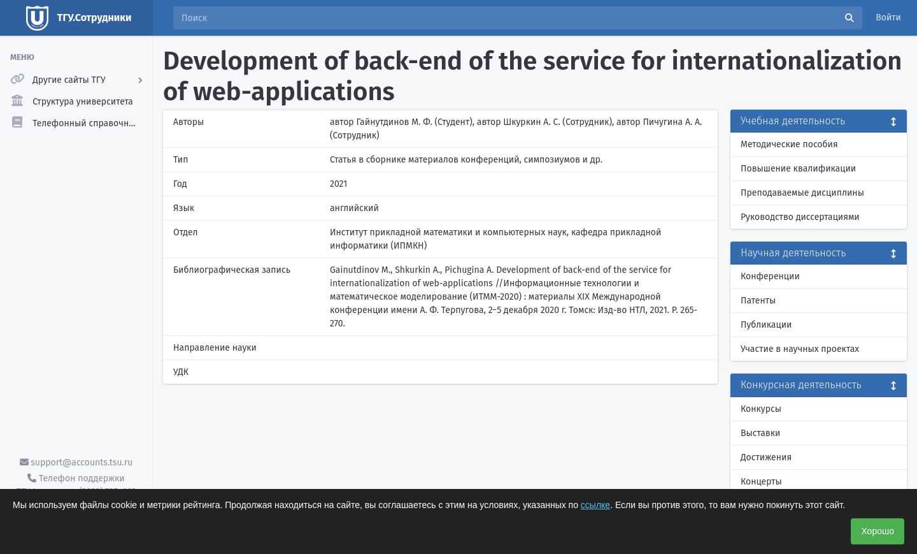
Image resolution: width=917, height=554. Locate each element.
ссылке (595, 505)
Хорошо (877, 531)
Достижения (766, 457)
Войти (888, 17)
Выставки (760, 433)
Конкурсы (761, 409)
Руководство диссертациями (800, 217)
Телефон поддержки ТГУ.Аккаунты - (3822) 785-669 (76, 485)
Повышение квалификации (798, 168)
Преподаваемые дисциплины (802, 192)
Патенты (758, 300)
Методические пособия (789, 144)
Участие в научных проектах (800, 349)
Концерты (761, 481)
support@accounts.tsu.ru (76, 462)
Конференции (770, 276)
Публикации (766, 324)
